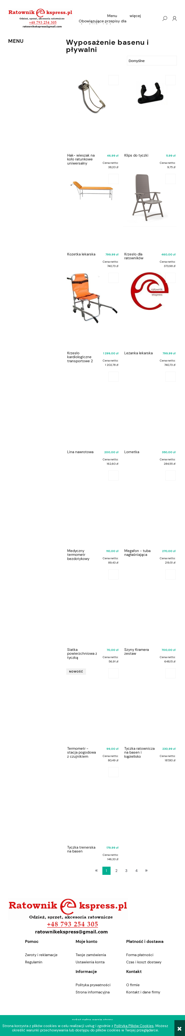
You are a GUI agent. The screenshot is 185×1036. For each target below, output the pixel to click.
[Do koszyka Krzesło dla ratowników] (170, 179)
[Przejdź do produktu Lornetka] (150, 409)
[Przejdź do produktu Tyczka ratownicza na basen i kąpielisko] (150, 705)
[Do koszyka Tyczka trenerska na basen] (113, 772)
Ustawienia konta (90, 962)
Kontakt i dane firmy (143, 992)
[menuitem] (112, 16)
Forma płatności (139, 955)
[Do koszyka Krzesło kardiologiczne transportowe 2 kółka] (113, 278)
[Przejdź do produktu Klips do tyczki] (150, 112)
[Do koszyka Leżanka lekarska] (170, 278)
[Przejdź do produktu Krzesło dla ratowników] (150, 211)
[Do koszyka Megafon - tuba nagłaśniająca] (170, 475)
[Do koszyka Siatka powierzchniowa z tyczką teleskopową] (113, 574)
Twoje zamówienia (91, 955)
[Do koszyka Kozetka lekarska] (113, 179)
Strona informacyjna (93, 992)
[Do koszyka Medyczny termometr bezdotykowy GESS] (113, 475)
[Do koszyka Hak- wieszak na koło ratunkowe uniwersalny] (113, 80)
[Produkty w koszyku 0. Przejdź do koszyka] (155, 18)
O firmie (133, 985)
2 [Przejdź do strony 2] (116, 870)
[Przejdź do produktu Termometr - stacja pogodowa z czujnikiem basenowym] (92, 705)
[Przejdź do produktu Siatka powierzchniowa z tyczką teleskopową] (92, 606)
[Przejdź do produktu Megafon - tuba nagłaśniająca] (150, 508)
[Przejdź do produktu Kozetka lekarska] (92, 211)
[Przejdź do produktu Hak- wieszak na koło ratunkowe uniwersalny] (92, 112)
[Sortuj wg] (152, 60)
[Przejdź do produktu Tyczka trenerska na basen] (92, 804)
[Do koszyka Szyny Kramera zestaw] (170, 574)
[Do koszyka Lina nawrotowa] (113, 376)
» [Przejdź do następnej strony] (146, 870)
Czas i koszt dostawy (143, 962)
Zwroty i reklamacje (41, 955)
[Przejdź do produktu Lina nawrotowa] (92, 409)
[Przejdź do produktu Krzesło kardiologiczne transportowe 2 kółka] (92, 310)
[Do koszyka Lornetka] (170, 376)
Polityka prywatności (93, 985)
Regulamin (33, 962)
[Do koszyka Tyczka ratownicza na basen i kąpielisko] (170, 673)
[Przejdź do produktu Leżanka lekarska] (150, 310)
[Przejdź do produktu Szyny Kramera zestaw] (150, 606)
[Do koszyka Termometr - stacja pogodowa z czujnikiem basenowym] (113, 673)
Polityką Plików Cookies (134, 1025)
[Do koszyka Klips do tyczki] (170, 80)
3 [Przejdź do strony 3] (126, 870)
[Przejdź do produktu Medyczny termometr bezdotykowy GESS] (92, 508)
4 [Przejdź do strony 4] (136, 870)
